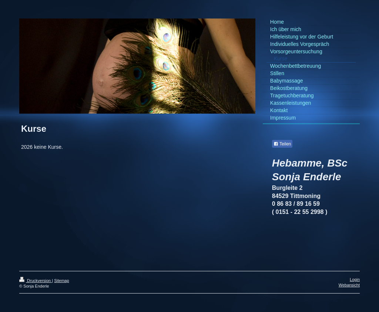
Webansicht (349, 285)
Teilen (282, 144)
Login (355, 279)
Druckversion (35, 280)
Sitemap (61, 280)
